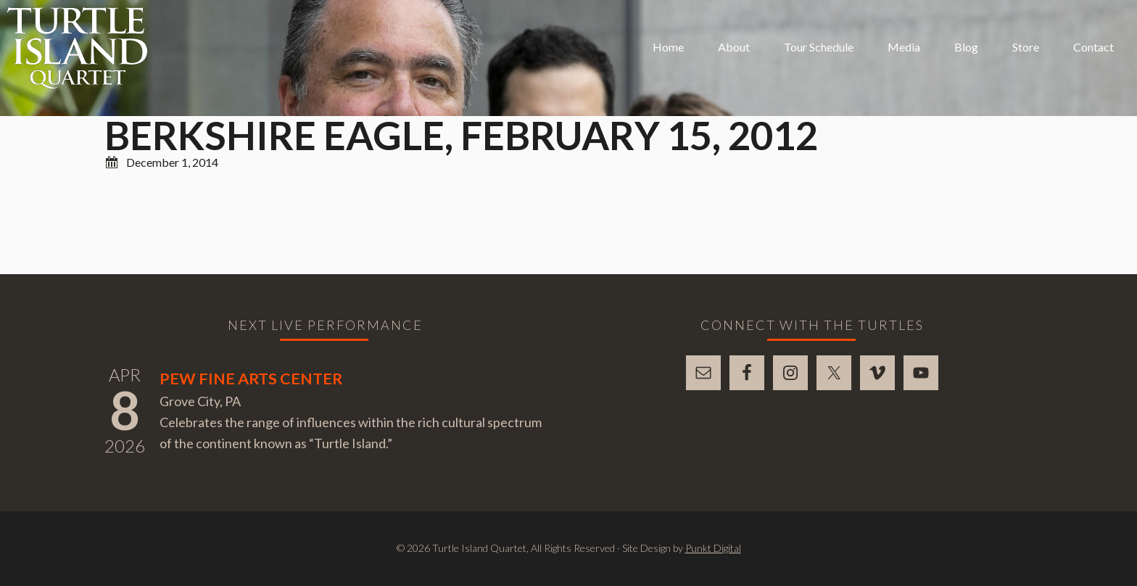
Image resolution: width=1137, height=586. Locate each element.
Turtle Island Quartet (77, 47)
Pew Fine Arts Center (251, 378)
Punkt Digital (713, 548)
